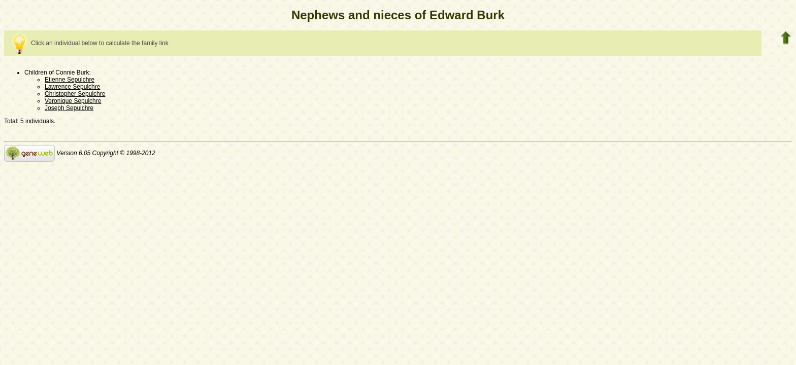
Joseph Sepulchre (69, 108)
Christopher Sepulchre (75, 93)
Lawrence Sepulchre (72, 86)
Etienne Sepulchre (69, 79)
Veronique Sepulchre (73, 100)
